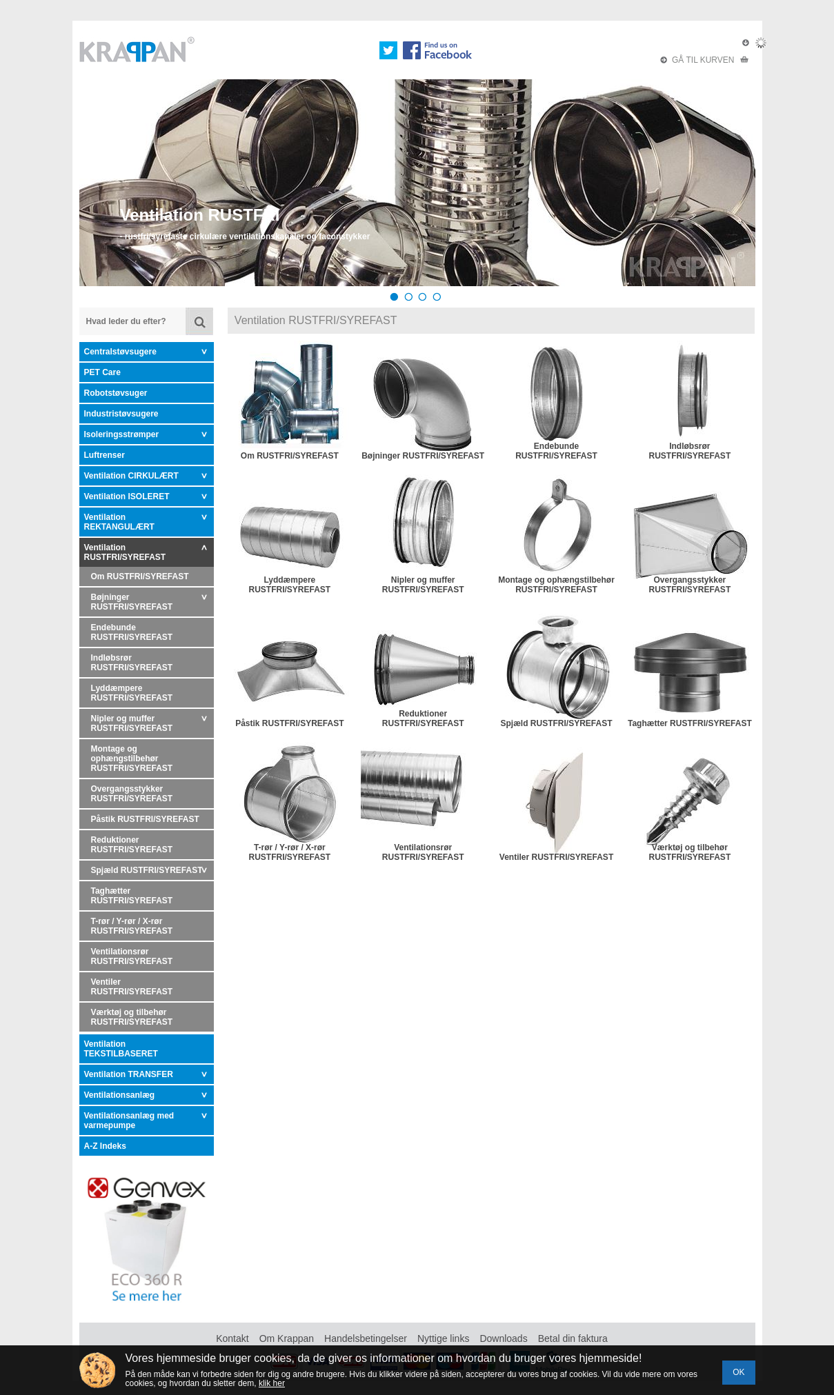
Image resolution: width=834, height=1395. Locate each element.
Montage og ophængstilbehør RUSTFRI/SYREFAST (132, 758)
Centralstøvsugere (120, 352)
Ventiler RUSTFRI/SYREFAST (132, 986)
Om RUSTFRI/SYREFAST (140, 576)
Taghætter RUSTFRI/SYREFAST (132, 895)
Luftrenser (104, 455)
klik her (272, 1383)
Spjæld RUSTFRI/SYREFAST (147, 870)
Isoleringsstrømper (121, 434)
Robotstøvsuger (116, 393)
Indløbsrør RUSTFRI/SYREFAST (132, 662)
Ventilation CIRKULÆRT (131, 476)
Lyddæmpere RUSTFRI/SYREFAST (132, 693)
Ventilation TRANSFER (128, 1074)
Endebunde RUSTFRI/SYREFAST (132, 632)
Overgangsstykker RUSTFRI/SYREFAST (132, 793)
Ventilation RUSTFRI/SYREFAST (125, 552)
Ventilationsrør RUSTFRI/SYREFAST (132, 956)
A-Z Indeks (105, 1146)
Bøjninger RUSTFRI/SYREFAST (132, 602)
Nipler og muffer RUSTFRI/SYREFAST (132, 723)
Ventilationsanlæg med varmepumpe (129, 1120)
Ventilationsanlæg (119, 1095)
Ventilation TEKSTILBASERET (121, 1048)
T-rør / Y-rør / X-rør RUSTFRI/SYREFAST (132, 926)
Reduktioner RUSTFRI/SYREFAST (132, 844)
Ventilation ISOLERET (127, 496)
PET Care (102, 372)
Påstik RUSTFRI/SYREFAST (145, 819)
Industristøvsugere (121, 414)
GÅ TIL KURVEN (704, 60)
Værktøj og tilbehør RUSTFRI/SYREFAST (132, 1017)
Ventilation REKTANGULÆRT (119, 522)
